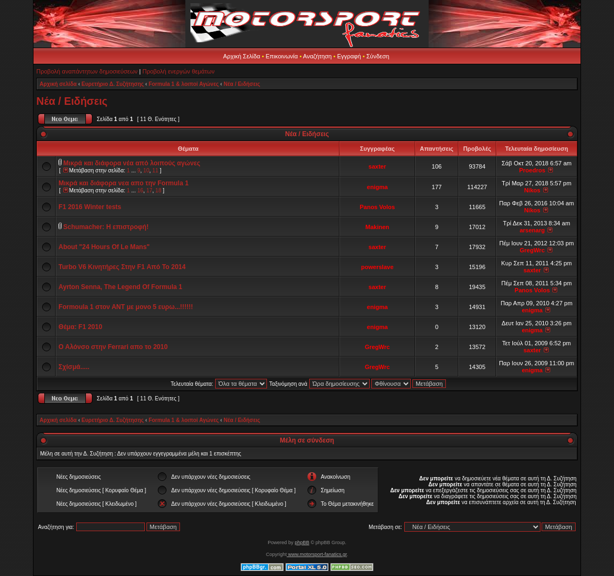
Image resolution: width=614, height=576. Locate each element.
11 (155, 170)
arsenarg (531, 230)
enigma (377, 187)
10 (146, 170)
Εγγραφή (349, 56)
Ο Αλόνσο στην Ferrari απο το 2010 (113, 347)
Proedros (532, 170)
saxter (377, 166)
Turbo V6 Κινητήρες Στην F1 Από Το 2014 (121, 267)
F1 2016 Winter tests (89, 207)
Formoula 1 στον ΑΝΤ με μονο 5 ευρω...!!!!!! (125, 307)
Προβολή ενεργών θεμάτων (178, 71)
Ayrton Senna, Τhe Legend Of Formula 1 (120, 287)
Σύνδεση (377, 56)
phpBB (302, 542)
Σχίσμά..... (73, 367)
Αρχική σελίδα (58, 84)
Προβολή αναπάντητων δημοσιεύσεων (86, 71)
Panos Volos (377, 207)
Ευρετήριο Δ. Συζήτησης (113, 84)
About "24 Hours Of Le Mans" (104, 247)
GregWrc (532, 250)
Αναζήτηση (317, 56)
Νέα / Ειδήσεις (242, 84)
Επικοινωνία (281, 56)
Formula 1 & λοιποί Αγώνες (184, 84)
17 (149, 190)
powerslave (377, 267)
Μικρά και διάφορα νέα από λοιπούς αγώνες (131, 163)
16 (140, 190)
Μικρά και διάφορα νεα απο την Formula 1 (123, 183)
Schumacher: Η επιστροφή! (106, 227)
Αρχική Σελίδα (242, 56)
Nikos (532, 190)
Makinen (377, 227)
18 (158, 190)
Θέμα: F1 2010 (80, 327)
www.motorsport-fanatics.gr (316, 554)
